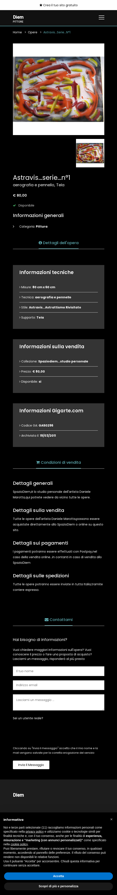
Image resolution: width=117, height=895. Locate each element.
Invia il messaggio (31, 765)
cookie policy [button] (19, 844)
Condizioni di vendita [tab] (58, 461)
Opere (32, 32)
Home (17, 32)
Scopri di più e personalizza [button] (58, 886)
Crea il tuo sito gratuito (59, 5)
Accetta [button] (58, 876)
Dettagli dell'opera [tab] (59, 242)
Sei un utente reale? (28, 718)
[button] (111, 819)
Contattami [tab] (59, 619)
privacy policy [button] (35, 831)
